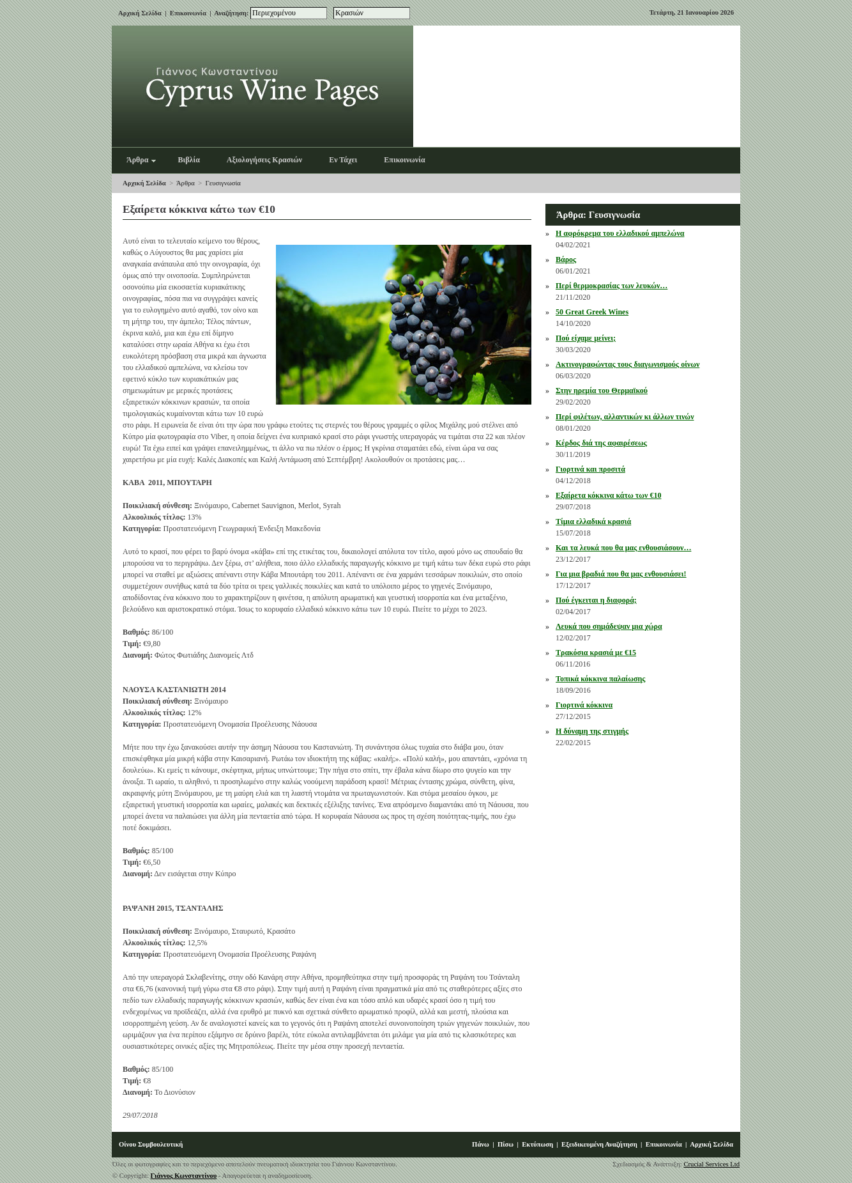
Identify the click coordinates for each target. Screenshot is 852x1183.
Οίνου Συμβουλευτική (151, 1144)
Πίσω (505, 1144)
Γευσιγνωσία (223, 183)
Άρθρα (185, 183)
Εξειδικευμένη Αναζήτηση (599, 1144)
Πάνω (480, 1144)
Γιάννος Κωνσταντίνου (184, 1175)
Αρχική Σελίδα (140, 13)
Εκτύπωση (537, 1144)
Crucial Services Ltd (711, 1164)
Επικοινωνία (188, 13)
